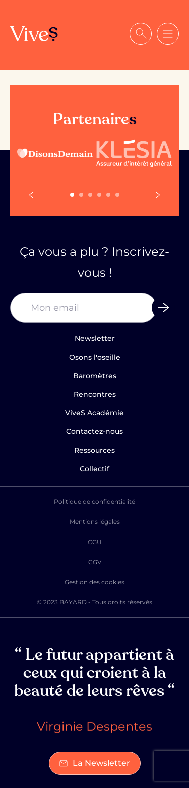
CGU (95, 542)
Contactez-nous (94, 431)
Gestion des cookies (94, 582)
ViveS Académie (94, 412)
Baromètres (94, 375)
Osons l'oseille (94, 357)
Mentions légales (95, 522)
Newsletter (95, 338)
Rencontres (95, 394)
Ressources (94, 450)
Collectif (94, 468)
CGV (94, 562)
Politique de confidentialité (94, 501)
